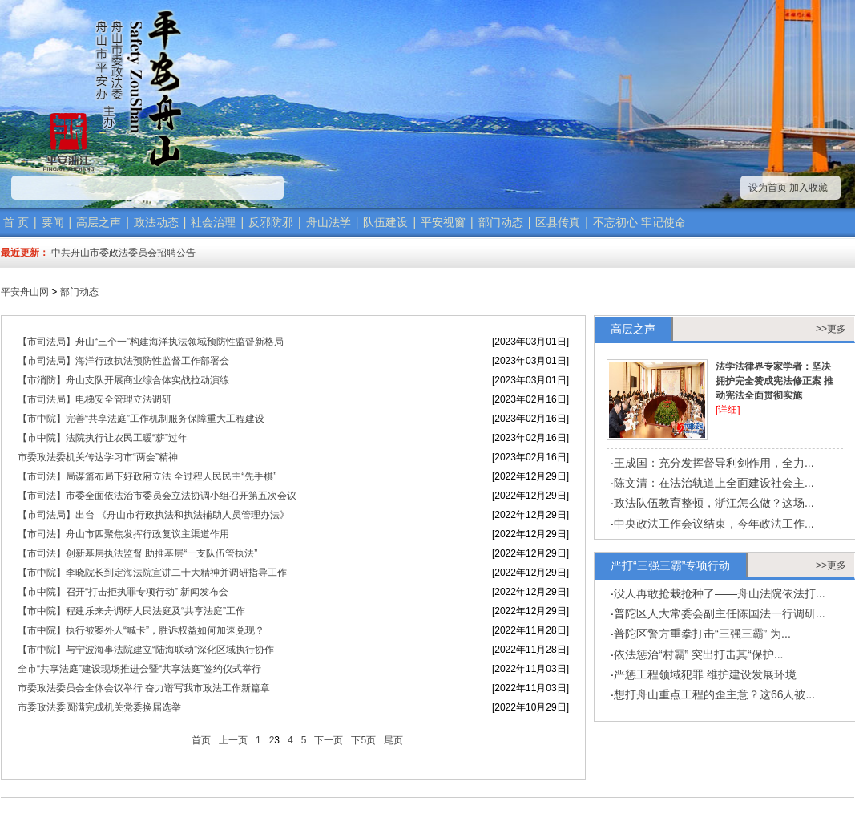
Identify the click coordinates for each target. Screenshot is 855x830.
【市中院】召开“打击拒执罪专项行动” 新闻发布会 (123, 591)
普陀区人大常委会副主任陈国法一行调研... (719, 613)
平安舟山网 (25, 292)
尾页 (393, 740)
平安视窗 (443, 222)
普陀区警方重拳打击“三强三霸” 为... (702, 633)
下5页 (363, 740)
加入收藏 (808, 187)
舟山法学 (328, 222)
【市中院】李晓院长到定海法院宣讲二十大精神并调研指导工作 (152, 572)
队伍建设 (385, 222)
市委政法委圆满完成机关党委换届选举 (99, 707)
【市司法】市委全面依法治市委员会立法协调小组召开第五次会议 (157, 495)
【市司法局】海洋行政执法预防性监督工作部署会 (123, 360)
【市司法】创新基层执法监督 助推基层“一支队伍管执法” (137, 553)
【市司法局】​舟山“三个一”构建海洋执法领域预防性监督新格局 (151, 341)
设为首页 (767, 187)
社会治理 (213, 222)
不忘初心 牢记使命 (639, 222)
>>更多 (831, 328)
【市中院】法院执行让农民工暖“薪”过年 (103, 437)
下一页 (328, 740)
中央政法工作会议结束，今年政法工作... (714, 523)
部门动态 (500, 222)
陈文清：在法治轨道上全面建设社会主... (714, 482)
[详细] (728, 409)
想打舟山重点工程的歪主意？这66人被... (714, 694)
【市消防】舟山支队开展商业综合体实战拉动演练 (123, 380)
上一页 (233, 740)
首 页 (16, 222)
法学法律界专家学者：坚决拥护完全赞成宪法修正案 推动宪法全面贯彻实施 (774, 381)
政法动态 (156, 222)
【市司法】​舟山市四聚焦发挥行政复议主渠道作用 (123, 534)
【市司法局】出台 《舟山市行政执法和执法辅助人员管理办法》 (153, 514)
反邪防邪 (270, 222)
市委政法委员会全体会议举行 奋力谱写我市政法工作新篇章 (144, 688)
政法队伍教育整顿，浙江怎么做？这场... (714, 502)
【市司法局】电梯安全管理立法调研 (94, 399)
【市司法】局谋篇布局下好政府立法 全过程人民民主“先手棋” (147, 476)
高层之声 (98, 222)
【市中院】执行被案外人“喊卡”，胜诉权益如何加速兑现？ (141, 630)
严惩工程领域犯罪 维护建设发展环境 (705, 674)
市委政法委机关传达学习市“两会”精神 (98, 457)
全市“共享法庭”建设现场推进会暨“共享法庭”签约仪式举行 (139, 668)
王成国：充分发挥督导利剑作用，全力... (714, 462)
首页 (201, 740)
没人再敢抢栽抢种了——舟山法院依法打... (719, 593)
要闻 (53, 222)
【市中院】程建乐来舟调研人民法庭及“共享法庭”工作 (131, 611)
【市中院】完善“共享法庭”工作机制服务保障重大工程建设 (141, 418)
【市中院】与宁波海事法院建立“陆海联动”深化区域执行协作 (146, 649)
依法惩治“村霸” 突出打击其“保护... (699, 654)
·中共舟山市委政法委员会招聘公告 (122, 252)
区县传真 (557, 222)
